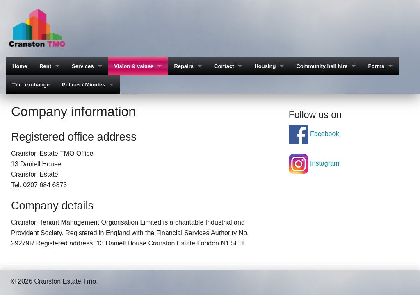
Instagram (314, 163)
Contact (224, 66)
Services (83, 66)
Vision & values (134, 66)
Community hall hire (321, 66)
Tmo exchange (31, 85)
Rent (45, 66)
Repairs (184, 66)
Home (19, 66)
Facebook (314, 133)
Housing (265, 66)
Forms (376, 66)
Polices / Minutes (83, 85)
